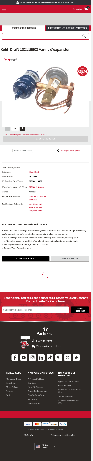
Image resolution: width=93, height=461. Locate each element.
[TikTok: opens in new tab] (50, 357)
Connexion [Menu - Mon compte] (77, 9)
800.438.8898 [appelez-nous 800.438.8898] (44, 340)
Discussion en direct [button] (47, 346)
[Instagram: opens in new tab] (32, 357)
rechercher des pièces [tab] (24, 28)
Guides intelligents (66, 396)
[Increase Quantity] (22, 128)
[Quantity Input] (15, 128)
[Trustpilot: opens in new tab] (76, 357)
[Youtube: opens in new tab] (23, 357)
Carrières (32, 383)
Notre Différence (35, 387)
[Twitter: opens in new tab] (67, 357)
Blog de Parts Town (36, 395)
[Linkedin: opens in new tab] (41, 357)
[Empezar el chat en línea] (25, 342)
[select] (45, 446)
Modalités (28, 435)
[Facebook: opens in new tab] (14, 357)
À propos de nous (36, 379)
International (34, 403)
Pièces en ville (64, 385)
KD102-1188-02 (36, 187)
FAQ (8, 395)
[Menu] (4, 9)
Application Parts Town (68, 381)
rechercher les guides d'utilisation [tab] (67, 28)
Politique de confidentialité (63, 435)
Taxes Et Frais (12, 387)
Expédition (11, 383)
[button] (68, 150)
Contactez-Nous (13, 379)
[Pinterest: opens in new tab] (58, 357)
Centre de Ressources (37, 391)
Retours (9, 391)
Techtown (32, 399)
